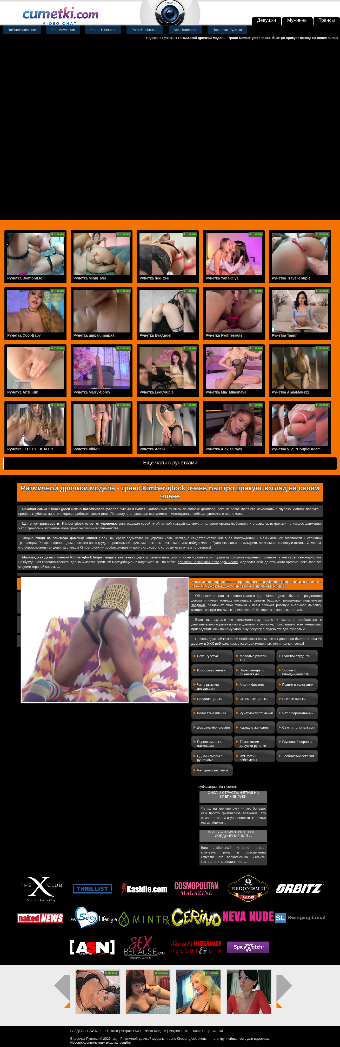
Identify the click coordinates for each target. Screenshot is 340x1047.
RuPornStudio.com (22, 30)
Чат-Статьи (109, 1031)
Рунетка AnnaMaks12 (290, 392)
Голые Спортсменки (207, 1031)
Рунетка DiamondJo (24, 278)
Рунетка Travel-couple (291, 278)
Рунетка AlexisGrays (224, 449)
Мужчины (297, 20)
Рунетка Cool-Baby (24, 335)
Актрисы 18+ (179, 1031)
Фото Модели (155, 1031)
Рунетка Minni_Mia (90, 278)
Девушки (266, 20)
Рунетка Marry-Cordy (92, 392)
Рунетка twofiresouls (224, 335)
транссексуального (84, 528)
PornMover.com (63, 30)
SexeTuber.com (185, 30)
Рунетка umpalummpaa (94, 335)
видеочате (146, 562)
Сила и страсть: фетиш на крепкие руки (233, 794)
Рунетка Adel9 (152, 449)
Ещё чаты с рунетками (170, 462)
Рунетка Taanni (285, 335)
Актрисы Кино (132, 1031)
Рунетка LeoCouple (156, 392)
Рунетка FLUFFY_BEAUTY (30, 449)
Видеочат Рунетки (160, 38)
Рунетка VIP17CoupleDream (296, 449)
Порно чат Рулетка (227, 30)
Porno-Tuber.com (103, 30)
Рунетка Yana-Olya (222, 278)
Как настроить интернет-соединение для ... (233, 834)
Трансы (327, 20)
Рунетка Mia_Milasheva (226, 392)
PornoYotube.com (145, 30)
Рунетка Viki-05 (87, 449)
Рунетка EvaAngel (155, 335)
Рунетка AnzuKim (22, 392)
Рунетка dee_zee (154, 278)
